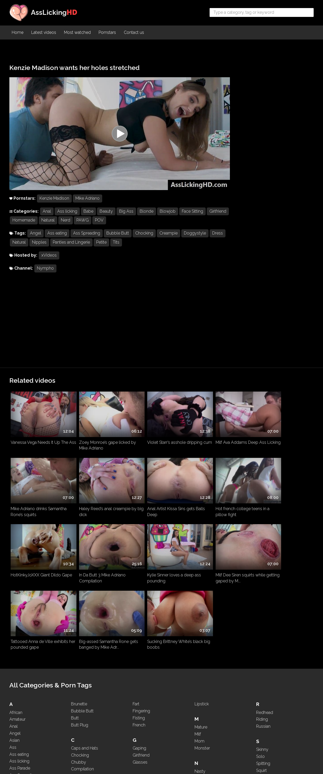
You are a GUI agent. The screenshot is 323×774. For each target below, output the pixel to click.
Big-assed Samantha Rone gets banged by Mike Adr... (218, 483)
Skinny (262, 588)
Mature (201, 566)
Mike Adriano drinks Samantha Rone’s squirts (282, 362)
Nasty (200, 610)
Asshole (17, 635)
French (139, 563)
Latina (138, 714)
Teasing (263, 660)
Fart (136, 543)
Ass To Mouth (22, 621)
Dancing (78, 644)
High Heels (143, 631)
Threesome (267, 681)
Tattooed (264, 653)
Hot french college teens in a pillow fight (159, 423)
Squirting (264, 616)
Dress (17, 246)
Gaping (139, 586)
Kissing (139, 684)
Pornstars (107, 32)
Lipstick (202, 543)
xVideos (49, 259)
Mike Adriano (87, 202)
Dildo (76, 658)
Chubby (78, 601)
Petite (118, 246)
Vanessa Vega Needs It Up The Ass (39, 362)
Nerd (88, 224)
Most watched (77, 32)
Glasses (140, 601)
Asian (14, 579)
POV (122, 224)
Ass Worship (21, 628)
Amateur (17, 558)
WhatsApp (266, 732)
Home (17, 32)
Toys (260, 695)
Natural (71, 224)
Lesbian (140, 721)
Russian (263, 565)
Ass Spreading (86, 237)
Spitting (263, 602)
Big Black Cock (23, 686)
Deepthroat (81, 651)
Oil (197, 661)
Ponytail (202, 712)
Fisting (139, 556)
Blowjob (168, 215)
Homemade (47, 224)
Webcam (265, 725)
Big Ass (126, 215)
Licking (139, 728)
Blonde (146, 215)
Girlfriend (20, 224)
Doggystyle (195, 237)
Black (14, 700)
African (15, 551)
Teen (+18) (265, 667)
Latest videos (43, 32)
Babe (88, 215)
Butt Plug (79, 563)
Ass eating (57, 237)
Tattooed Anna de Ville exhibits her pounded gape (161, 483)
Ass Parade (19, 607)
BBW (14, 665)
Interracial (141, 661)
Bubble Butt (117, 237)
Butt (75, 556)
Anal (47, 215)
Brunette (79, 543)
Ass (12, 586)
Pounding (203, 719)
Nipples (56, 246)
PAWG (106, 224)
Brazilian (17, 721)
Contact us (134, 32)
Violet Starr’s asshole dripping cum (160, 362)
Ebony (77, 696)
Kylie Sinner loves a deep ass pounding (37, 483)
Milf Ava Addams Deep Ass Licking (218, 362)
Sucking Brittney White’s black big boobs (282, 483)
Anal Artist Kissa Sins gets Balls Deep (100, 423)
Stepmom (265, 623)
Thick (261, 674)
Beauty (106, 215)
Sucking (263, 630)
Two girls (264, 702)
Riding (262, 558)
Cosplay (79, 615)
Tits (133, 246)
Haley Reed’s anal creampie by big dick (39, 423)
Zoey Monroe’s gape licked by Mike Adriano (100, 362)
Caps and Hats (84, 586)
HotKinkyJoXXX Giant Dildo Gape (218, 423)
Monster (202, 586)
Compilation (82, 608)
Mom (199, 579)
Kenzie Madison (54, 202)
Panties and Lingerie (88, 246)
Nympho (45, 272)
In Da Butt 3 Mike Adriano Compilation (277, 423)
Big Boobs (19, 693)
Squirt (261, 609)
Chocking (144, 237)
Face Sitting (192, 215)
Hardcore (141, 624)
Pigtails (201, 705)
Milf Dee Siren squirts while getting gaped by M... (96, 483)
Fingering (141, 550)
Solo (260, 595)
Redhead (264, 551)
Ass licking (67, 215)
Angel (35, 237)
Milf (198, 573)
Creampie (168, 237)
